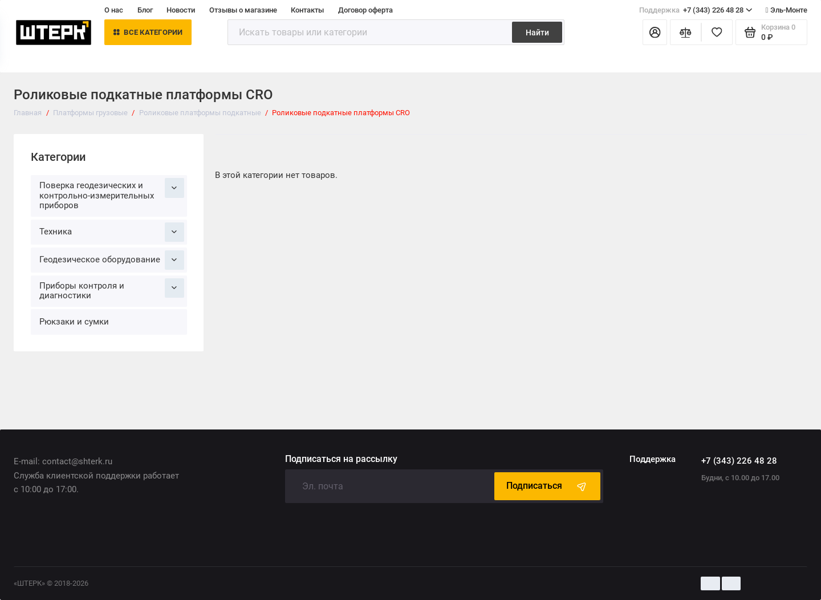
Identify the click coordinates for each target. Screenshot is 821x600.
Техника (111, 232)
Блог (145, 10)
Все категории (148, 32)
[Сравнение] (685, 32)
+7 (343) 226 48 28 (696, 10)
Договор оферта (365, 10)
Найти (537, 32)
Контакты (307, 10)
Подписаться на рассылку (341, 459)
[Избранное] (717, 32)
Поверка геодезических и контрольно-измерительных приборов (111, 194)
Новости (180, 10)
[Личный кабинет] (655, 32)
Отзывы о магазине (243, 10)
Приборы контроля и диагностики (111, 289)
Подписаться (547, 486)
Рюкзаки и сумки (74, 322)
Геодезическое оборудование (111, 260)
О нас (113, 10)
